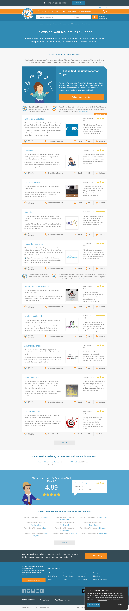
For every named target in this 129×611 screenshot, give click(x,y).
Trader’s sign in (102, 7)
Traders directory (68, 576)
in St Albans (79, 462)
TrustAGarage (44, 600)
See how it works (34, 580)
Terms (65, 579)
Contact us (81, 576)
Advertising (82, 573)
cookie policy (102, 600)
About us (51, 573)
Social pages (82, 579)
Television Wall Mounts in (36, 517)
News (50, 579)
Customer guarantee (100, 579)
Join (78, 2)
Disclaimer (96, 576)
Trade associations (69, 573)
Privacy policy (97, 573)
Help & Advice (53, 576)
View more (64, 442)
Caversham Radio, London (83, 483)
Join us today (96, 555)
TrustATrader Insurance (62, 600)
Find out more (83, 111)
